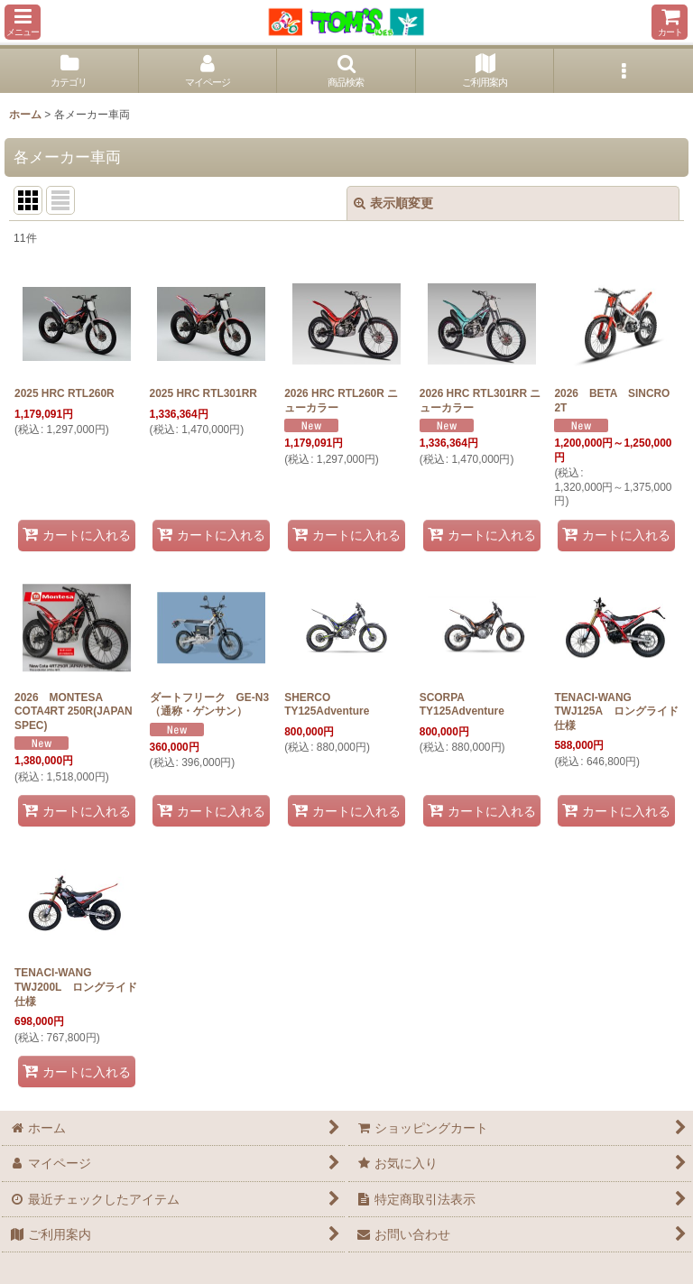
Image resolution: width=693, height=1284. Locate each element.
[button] (23, 22)
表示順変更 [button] (393, 203)
